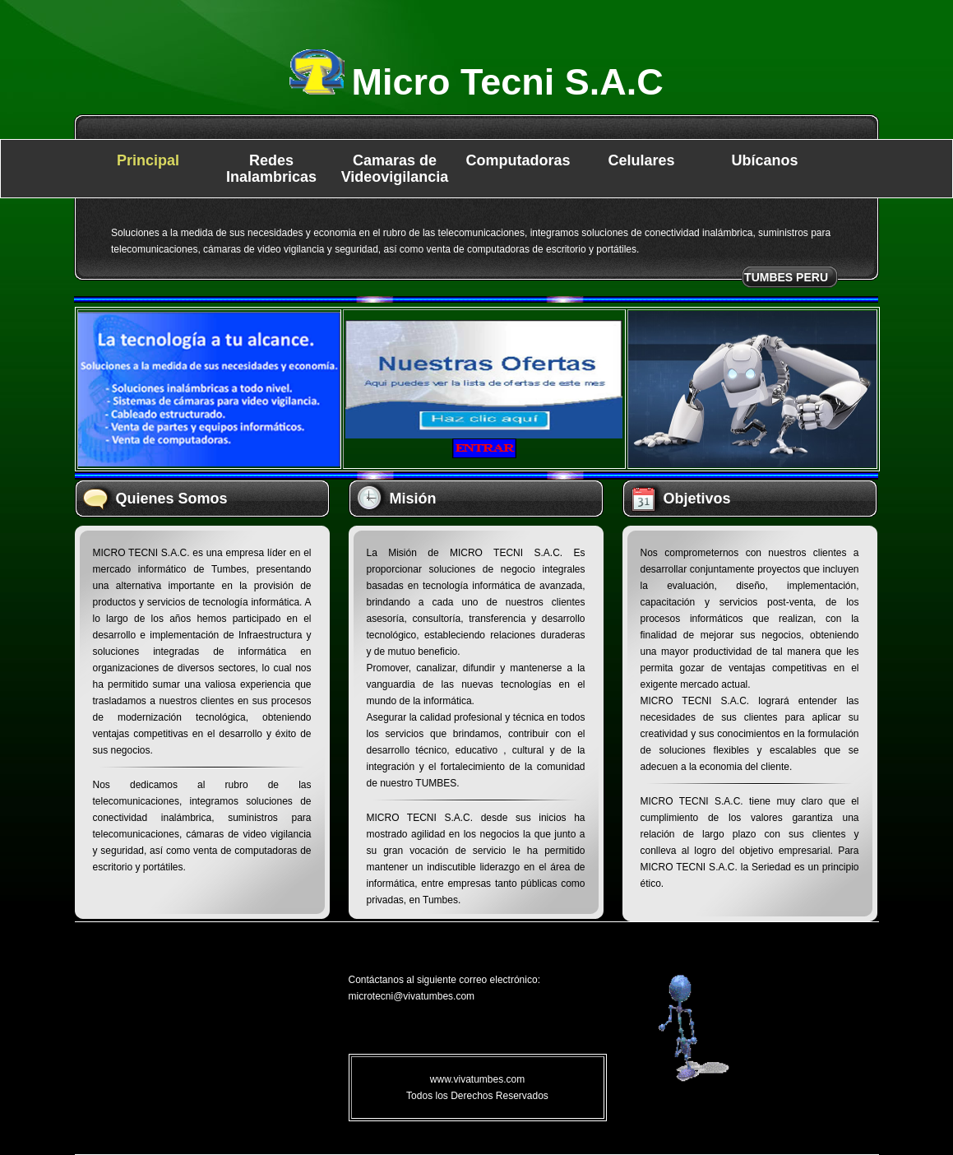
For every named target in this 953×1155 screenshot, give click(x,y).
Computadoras (517, 160)
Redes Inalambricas (271, 168)
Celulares (641, 160)
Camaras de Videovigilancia (395, 168)
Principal (148, 160)
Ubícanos (764, 160)
